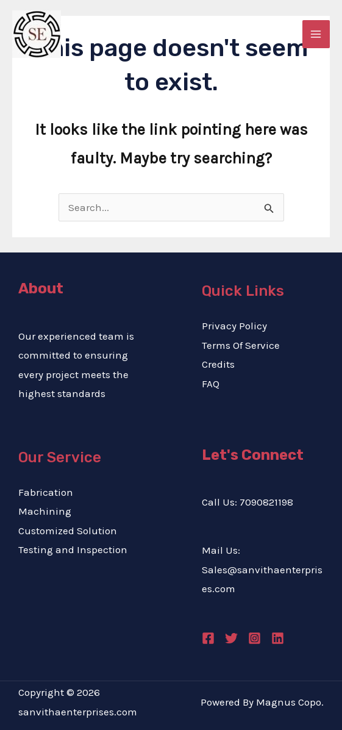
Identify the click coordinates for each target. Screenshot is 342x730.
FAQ (210, 384)
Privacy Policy (234, 326)
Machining (44, 511)
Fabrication (45, 492)
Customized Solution (67, 530)
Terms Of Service (241, 345)
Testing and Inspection (72, 549)
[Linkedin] (277, 638)
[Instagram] (254, 638)
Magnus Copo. (290, 702)
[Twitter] (231, 638)
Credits (218, 364)
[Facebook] (208, 638)
